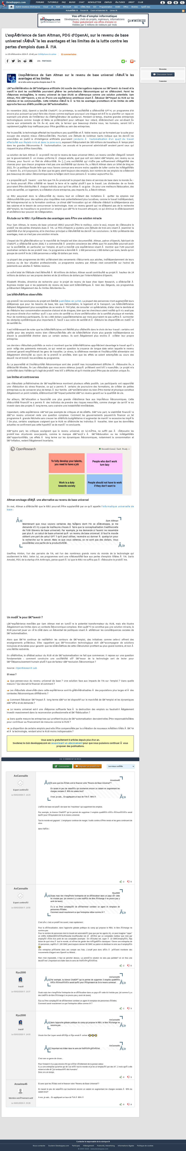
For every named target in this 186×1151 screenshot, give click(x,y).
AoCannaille (21, 781)
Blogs (72, 2)
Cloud (45, 7)
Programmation (105, 7)
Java (76, 7)
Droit (131, 2)
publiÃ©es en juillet (70, 303)
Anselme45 (20, 1089)
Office (125, 7)
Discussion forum (162, 74)
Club (140, 2)
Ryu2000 (21, 978)
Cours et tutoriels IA (98, 11)
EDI (94, 7)
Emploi (108, 2)
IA (52, 7)
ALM (58, 7)
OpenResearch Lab (26, 670)
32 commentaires (68, 56)
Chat (82, 2)
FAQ (63, 2)
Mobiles (134, 7)
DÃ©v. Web (85, 7)
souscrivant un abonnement (67, 745)
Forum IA (84, 11)
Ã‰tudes (120, 2)
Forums (40, 2)
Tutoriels (52, 2)
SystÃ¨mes (145, 7)
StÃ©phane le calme (47, 56)
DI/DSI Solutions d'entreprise (28, 7)
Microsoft (67, 7)
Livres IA (113, 11)
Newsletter (94, 2)
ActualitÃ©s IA (72, 11)
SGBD (117, 7)
